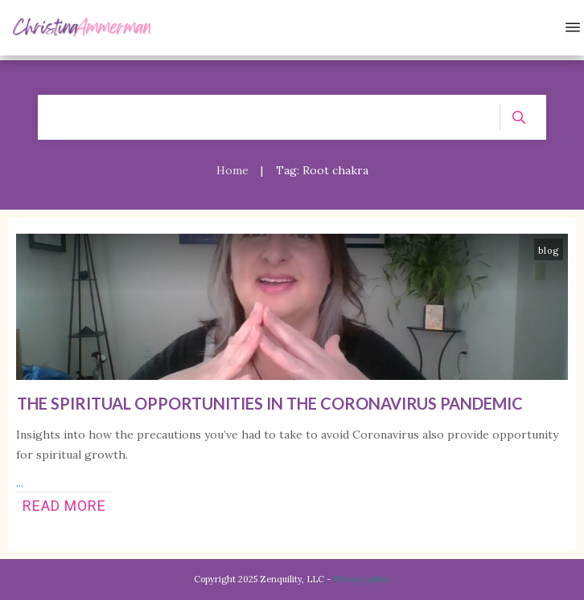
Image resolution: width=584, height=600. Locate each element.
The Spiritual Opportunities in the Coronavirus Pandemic (270, 403)
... (19, 483)
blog (548, 250)
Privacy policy (362, 579)
